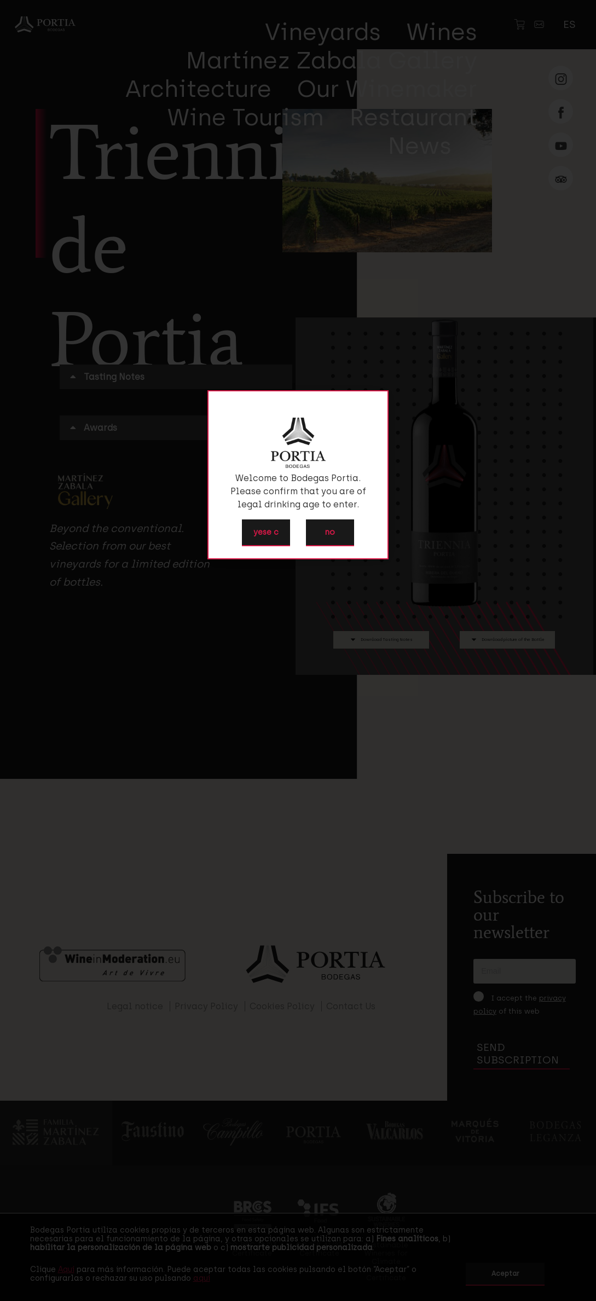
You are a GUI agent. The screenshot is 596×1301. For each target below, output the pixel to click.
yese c (266, 532)
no (330, 532)
